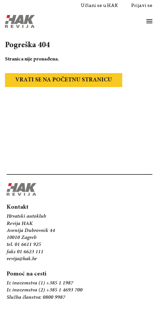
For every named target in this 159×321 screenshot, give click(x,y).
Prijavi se (141, 5)
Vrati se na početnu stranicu (63, 80)
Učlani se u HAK (99, 5)
